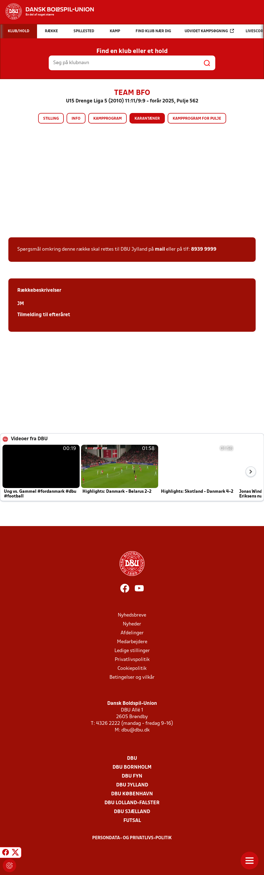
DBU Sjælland (132, 811)
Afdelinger (132, 633)
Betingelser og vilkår (132, 677)
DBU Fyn (132, 776)
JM (20, 303)
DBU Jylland (132, 785)
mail (160, 249)
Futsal (132, 820)
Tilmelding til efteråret (43, 315)
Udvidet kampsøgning (209, 31)
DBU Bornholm (132, 767)
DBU (132, 758)
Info (76, 118)
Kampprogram (107, 118)
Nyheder (132, 624)
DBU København (132, 794)
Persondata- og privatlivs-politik (132, 838)
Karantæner (147, 118)
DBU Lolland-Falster (132, 803)
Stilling (51, 118)
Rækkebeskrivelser (39, 290)
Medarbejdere (132, 642)
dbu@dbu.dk (135, 730)
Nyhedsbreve (132, 615)
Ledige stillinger (132, 650)
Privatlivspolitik (132, 659)
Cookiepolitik (132, 668)
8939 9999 (203, 249)
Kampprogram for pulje (197, 118)
